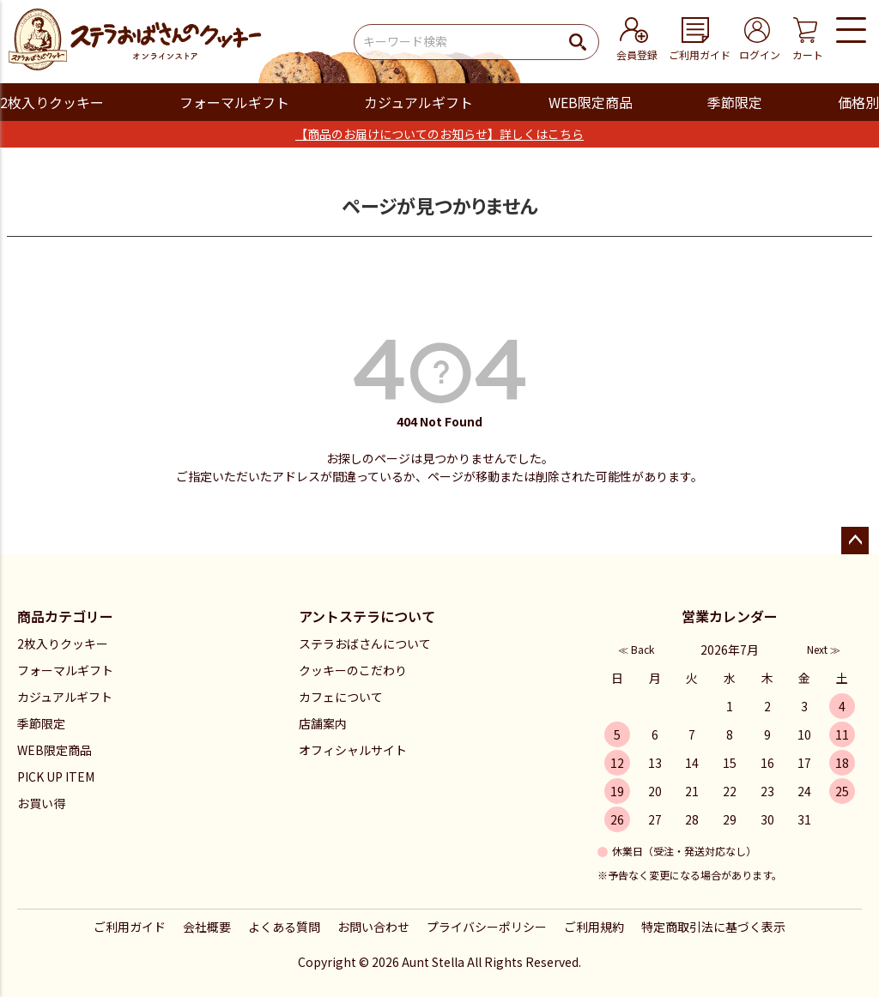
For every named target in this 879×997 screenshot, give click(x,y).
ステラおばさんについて (365, 643)
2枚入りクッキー (52, 102)
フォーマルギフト (234, 102)
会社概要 (207, 926)
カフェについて (341, 696)
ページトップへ (855, 540)
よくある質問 (284, 926)
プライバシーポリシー (487, 926)
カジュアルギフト (418, 102)
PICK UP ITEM (55, 776)
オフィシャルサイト (353, 749)
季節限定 (734, 102)
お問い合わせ (373, 926)
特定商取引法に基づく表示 (713, 926)
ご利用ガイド (130, 926)
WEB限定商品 (591, 102)
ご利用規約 (594, 926)
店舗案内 (323, 723)
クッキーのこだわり (353, 670)
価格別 (858, 102)
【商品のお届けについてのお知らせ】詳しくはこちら (439, 133)
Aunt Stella (433, 961)
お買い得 (41, 803)
